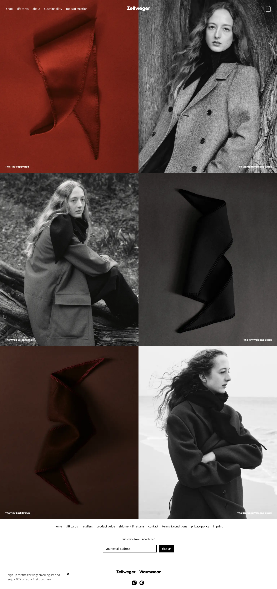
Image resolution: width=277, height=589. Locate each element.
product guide (106, 526)
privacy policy (200, 526)
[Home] (138, 8)
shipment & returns (131, 526)
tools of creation (77, 8)
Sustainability (53, 8)
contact (153, 526)
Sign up (166, 548)
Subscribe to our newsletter (138, 539)
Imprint (218, 526)
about (36, 8)
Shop (9, 8)
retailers (87, 526)
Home (58, 526)
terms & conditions (174, 526)
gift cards (23, 8)
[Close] (68, 574)
